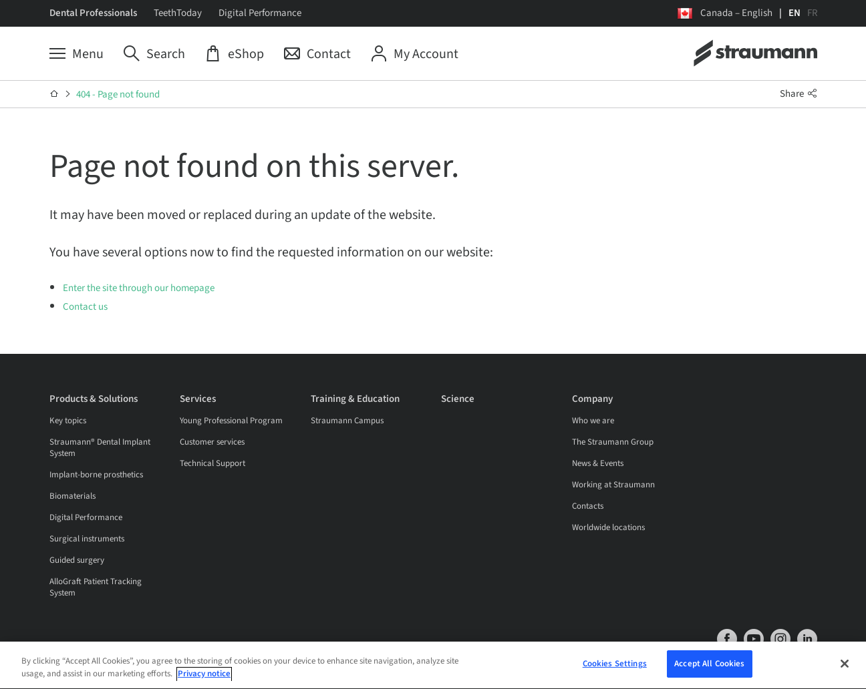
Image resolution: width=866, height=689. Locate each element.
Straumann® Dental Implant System (99, 447)
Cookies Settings (615, 666)
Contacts (587, 506)
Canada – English (736, 13)
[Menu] (76, 54)
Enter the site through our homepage (138, 288)
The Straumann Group (613, 442)
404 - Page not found (118, 94)
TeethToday (178, 13)
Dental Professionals (93, 13)
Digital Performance (260, 13)
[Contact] (317, 54)
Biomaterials (72, 496)
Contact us (85, 307)
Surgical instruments (86, 539)
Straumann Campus (347, 421)
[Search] (154, 54)
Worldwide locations (608, 527)
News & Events (597, 463)
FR (812, 13)
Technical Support (212, 463)
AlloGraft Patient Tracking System (95, 587)
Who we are (593, 421)
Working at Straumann (613, 485)
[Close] (844, 665)
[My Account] (414, 54)
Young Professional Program (231, 421)
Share (798, 94)
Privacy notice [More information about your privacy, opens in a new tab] (204, 676)
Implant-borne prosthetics (96, 475)
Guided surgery (76, 560)
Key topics (67, 421)
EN (794, 13)
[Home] (54, 94)
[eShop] (234, 54)
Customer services (212, 442)
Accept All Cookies (709, 666)
